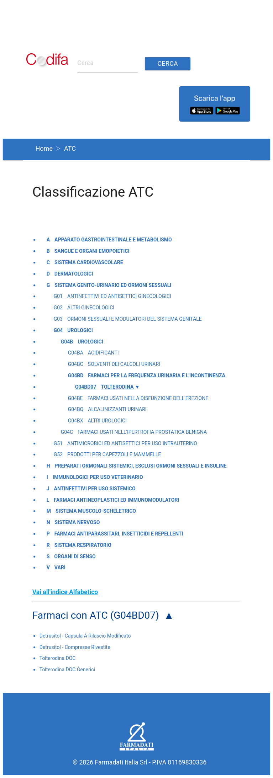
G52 (58, 454)
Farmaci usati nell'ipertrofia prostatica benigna (142, 432)
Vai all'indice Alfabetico (65, 592)
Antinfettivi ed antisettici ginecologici (119, 296)
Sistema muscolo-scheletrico (96, 511)
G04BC (75, 364)
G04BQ (76, 409)
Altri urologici (107, 420)
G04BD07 (85, 387)
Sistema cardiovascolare (88, 262)
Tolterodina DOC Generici (67, 669)
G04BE (75, 398)
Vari (59, 567)
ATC (70, 148)
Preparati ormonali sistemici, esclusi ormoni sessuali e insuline (141, 466)
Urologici (80, 330)
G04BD (76, 375)
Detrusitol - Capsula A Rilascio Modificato (85, 636)
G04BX (75, 420)
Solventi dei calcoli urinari (124, 364)
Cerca (168, 63)
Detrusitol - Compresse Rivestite (75, 647)
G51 (58, 443)
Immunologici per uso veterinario (98, 477)
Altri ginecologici (90, 307)
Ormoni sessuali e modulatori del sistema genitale (134, 319)
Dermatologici (73, 274)
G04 (58, 330)
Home (44, 148)
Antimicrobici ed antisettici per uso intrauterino (132, 443)
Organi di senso (74, 556)
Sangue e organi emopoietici (92, 251)
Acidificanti (103, 353)
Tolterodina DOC (58, 658)
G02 (58, 307)
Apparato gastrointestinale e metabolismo (113, 240)
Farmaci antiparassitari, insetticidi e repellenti (118, 534)
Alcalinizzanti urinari (117, 409)
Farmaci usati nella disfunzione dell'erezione (148, 398)
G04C (67, 432)
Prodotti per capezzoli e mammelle (114, 454)
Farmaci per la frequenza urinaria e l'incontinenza (156, 375)
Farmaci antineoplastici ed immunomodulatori (116, 500)
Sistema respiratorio (82, 545)
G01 (58, 296)
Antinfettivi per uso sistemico (95, 488)
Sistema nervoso (77, 522)
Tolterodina (117, 387)
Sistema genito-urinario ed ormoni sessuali (112, 285)
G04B (67, 342)
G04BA (75, 353)
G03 (58, 319)
